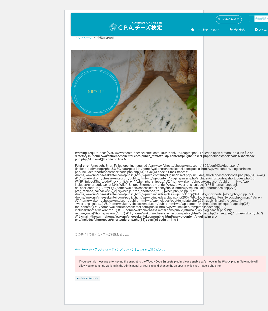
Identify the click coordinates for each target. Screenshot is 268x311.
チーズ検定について (207, 29)
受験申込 (239, 29)
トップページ (83, 37)
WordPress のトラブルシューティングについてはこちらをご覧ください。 (121, 249)
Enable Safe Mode (87, 278)
